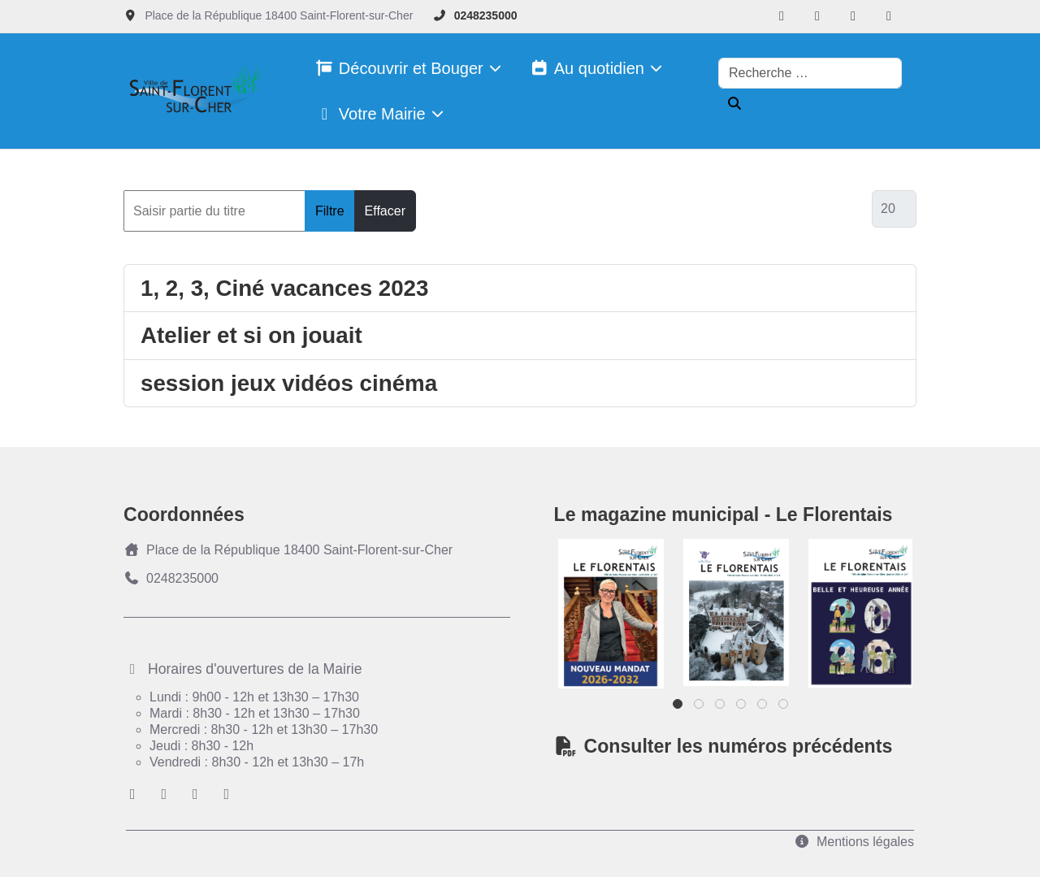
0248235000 (486, 15)
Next (876, 610)
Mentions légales (854, 842)
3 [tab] (721, 708)
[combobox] (810, 73)
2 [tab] (700, 708)
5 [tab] (763, 708)
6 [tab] (784, 708)
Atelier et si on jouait (251, 335)
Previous (594, 610)
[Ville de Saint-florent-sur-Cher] (193, 91)
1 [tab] (678, 708)
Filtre (329, 211)
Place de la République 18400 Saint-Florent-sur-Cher (288, 550)
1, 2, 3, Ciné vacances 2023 (284, 288)
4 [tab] (742, 708)
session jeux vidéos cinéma (289, 383)
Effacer (385, 211)
